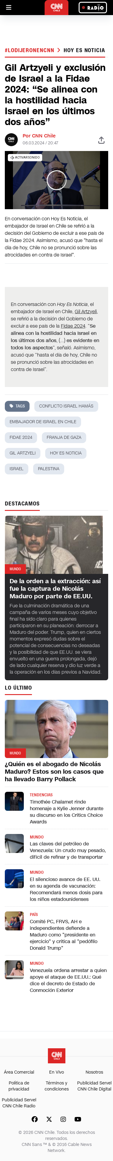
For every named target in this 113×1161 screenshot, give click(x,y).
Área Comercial (19, 1072)
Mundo (37, 837)
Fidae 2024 (73, 325)
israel (17, 469)
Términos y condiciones (57, 1086)
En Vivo (56, 1072)
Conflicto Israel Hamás (66, 406)
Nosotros (94, 1072)
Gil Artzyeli (86, 311)
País (34, 914)
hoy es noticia (84, 50)
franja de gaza (64, 437)
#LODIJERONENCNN (30, 50)
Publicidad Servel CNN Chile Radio (19, 1103)
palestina (48, 469)
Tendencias (41, 795)
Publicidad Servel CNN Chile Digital (94, 1086)
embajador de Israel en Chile (43, 422)
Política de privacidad (18, 1086)
